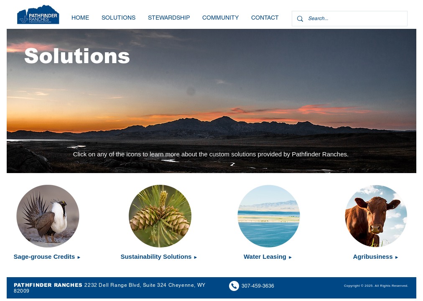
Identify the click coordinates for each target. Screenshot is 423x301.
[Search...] (349, 18)
